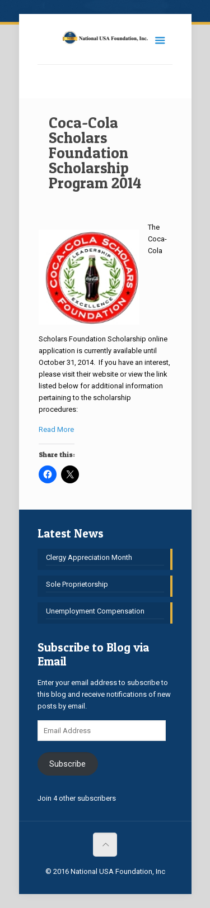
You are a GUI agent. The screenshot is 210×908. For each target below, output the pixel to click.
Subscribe (67, 764)
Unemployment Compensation (95, 611)
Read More (56, 429)
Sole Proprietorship (77, 584)
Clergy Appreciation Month (89, 557)
